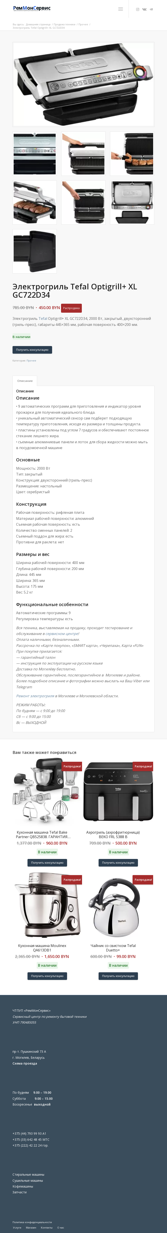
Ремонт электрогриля (35, 695)
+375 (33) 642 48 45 (27, 1139)
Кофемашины (23, 1186)
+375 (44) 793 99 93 (27, 1133)
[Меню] (120, 9)
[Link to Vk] (144, 9)
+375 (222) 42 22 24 (27, 1145)
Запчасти (20, 1192)
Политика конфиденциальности (32, 1222)
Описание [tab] (25, 381)
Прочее (31, 360)
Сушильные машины (28, 1180)
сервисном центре (61, 633)
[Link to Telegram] (151, 9)
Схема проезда (25, 1063)
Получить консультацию (32, 349)
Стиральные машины (28, 1174)
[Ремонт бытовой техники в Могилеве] (69, 9)
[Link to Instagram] (137, 9)
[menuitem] (120, 9)
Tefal (42, 318)
